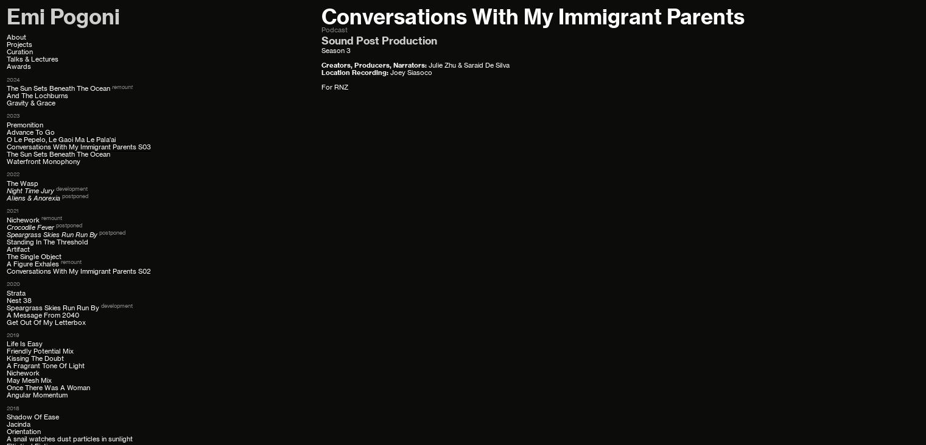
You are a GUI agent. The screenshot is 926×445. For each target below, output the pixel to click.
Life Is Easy (25, 344)
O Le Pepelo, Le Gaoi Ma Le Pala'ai (61, 140)
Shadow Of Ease (33, 417)
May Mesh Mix (29, 381)
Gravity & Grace (31, 103)
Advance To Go (31, 133)
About (16, 37)
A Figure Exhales (33, 264)
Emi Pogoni (63, 17)
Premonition (25, 125)
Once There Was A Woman (48, 388)
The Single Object (34, 257)
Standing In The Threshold (47, 242)
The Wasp (22, 184)
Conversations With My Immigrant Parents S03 (79, 147)
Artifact (18, 250)
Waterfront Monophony (43, 162)
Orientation (24, 432)
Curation (20, 52)
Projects (19, 45)
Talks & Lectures (32, 59)
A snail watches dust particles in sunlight (70, 439)
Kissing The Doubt (35, 359)
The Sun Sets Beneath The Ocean (58, 89)
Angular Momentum (37, 395)
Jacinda (18, 425)
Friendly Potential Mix (40, 351)
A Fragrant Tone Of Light (46, 366)
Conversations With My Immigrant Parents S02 (79, 272)
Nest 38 (19, 301)
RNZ (341, 87)
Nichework (23, 220)
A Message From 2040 (43, 315)
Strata (16, 293)
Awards (19, 67)
